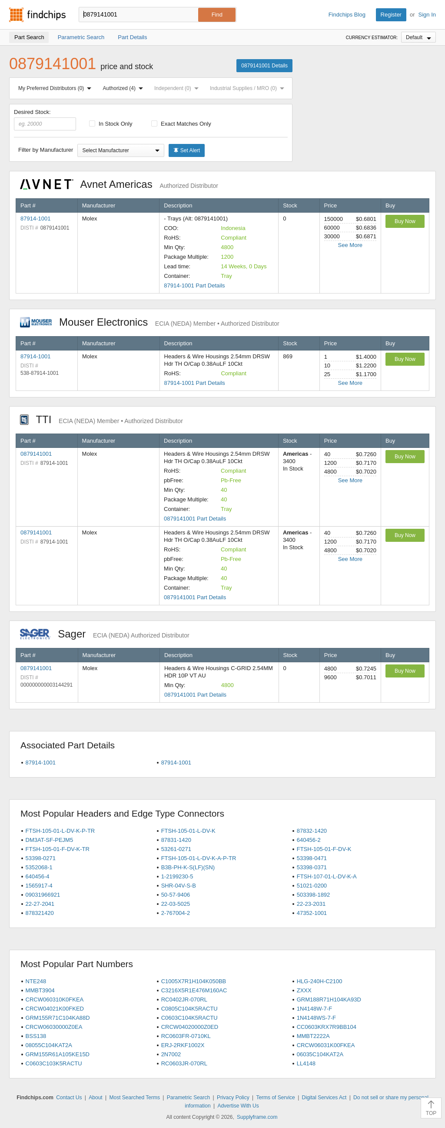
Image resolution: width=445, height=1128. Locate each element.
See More (350, 245)
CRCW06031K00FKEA (326, 1045)
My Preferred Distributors (56, 88)
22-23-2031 (311, 904)
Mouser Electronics (149, 322)
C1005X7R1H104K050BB (193, 981)
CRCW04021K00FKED (55, 1008)
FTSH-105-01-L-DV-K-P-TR (60, 831)
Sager (104, 634)
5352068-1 (39, 867)
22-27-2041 (40, 904)
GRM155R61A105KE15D (58, 1054)
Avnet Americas (119, 184)
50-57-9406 (175, 894)
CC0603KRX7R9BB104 (326, 1027)
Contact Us (69, 1098)
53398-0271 (41, 858)
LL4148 (306, 1063)
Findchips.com (37, 14)
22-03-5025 (175, 904)
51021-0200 (312, 885)
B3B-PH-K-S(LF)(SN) (188, 867)
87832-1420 (312, 831)
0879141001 (36, 454)
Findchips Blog (347, 14)
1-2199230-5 (177, 876)
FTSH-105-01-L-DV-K (188, 831)
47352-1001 (312, 913)
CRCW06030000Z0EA (54, 1027)
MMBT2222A (313, 1036)
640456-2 (309, 840)
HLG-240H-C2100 (319, 981)
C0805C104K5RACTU (189, 1008)
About (95, 1098)
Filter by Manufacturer (45, 150)
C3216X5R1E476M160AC (194, 990)
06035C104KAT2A (320, 1054)
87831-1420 (176, 840)
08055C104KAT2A (49, 1045)
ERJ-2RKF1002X (183, 1045)
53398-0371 (312, 867)
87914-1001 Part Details (194, 285)
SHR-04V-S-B (178, 885)
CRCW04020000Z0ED (190, 1027)
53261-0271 (176, 849)
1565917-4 (39, 885)
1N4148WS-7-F (316, 1018)
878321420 (40, 913)
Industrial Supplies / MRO (249, 88)
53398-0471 (312, 858)
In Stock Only (111, 123)
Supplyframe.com (257, 1117)
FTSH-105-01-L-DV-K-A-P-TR (198, 858)
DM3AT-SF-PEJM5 (49, 840)
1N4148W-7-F (314, 1008)
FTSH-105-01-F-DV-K (324, 849)
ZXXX (304, 990)
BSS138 (36, 1036)
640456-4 (38, 876)
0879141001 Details (264, 66)
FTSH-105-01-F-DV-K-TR (58, 849)
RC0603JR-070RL (184, 1063)
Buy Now (405, 221)
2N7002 (171, 1054)
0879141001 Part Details (195, 518)
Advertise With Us (238, 1106)
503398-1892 (313, 894)
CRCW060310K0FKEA (55, 999)
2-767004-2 (175, 913)
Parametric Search (188, 1098)
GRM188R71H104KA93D (329, 999)
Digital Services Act (324, 1098)
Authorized (124, 88)
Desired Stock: (45, 119)
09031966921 (43, 894)
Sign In (427, 14)
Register (391, 14)
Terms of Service (275, 1098)
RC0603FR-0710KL (186, 1036)
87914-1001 (35, 218)
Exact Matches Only (181, 123)
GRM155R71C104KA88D (58, 1018)
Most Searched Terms (134, 1098)
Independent (178, 88)
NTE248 (36, 981)
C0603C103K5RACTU (54, 1063)
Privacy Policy (233, 1098)
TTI (101, 419)
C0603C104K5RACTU (189, 1018)
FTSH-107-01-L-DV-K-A (327, 876)
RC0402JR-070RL (184, 999)
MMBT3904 (40, 990)
